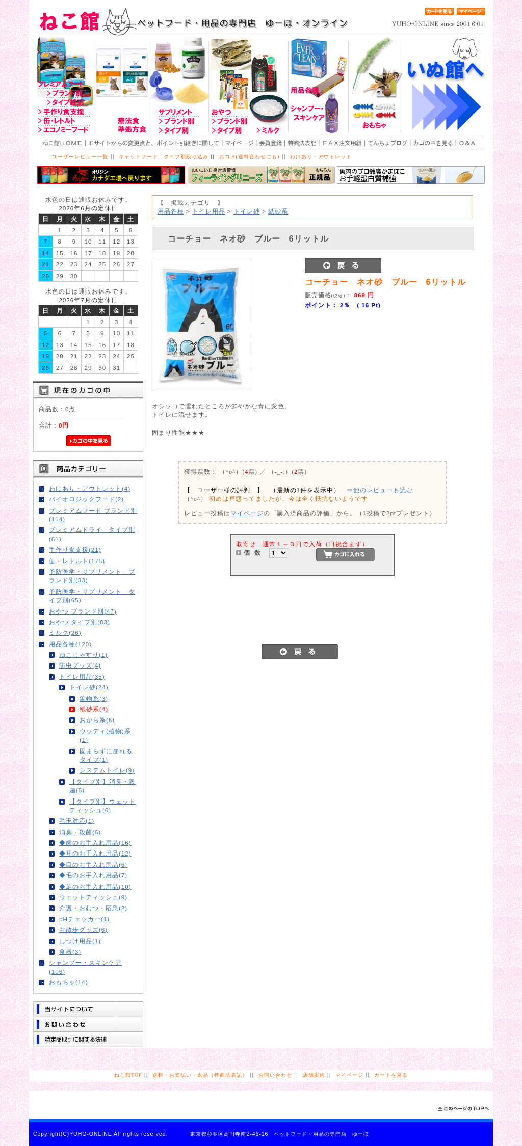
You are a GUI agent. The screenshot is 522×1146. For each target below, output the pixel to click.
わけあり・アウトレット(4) (89, 488)
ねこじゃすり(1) (83, 654)
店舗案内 (314, 1075)
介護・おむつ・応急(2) (93, 907)
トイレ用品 (208, 211)
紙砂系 (278, 211)
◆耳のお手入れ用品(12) (95, 853)
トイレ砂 (246, 211)
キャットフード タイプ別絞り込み (163, 156)
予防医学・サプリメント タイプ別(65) (92, 595)
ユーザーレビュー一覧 (80, 156)
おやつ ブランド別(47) (83, 611)
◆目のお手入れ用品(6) (93, 864)
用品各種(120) (70, 644)
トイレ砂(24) (89, 687)
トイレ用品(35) (82, 676)
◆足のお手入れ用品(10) (95, 886)
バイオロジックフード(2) (86, 499)
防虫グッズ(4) (80, 665)
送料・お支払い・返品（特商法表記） (200, 1075)
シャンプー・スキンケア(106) (85, 966)
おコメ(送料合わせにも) (249, 156)
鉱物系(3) (94, 698)
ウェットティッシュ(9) (93, 897)
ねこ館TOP (128, 1075)
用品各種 (171, 211)
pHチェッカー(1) (84, 919)
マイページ (247, 513)
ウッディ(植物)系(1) (105, 735)
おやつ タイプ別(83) (79, 622)
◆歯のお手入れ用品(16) (95, 842)
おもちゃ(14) (68, 982)
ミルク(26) (65, 632)
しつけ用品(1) (80, 941)
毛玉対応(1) (76, 820)
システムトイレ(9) (107, 770)
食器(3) (70, 951)
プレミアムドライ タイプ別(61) (92, 534)
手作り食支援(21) (75, 549)
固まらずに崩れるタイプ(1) (106, 755)
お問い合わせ (275, 1075)
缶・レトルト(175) (77, 560)
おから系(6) (97, 719)
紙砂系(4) (94, 709)
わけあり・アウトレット (321, 156)
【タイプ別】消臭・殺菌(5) (102, 785)
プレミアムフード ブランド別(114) (93, 514)
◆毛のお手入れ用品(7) (93, 875)
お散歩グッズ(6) (83, 929)
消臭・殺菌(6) (80, 832)
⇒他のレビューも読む (380, 490)
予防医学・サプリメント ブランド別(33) (92, 575)
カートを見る (391, 1075)
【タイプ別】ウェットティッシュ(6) (102, 805)
